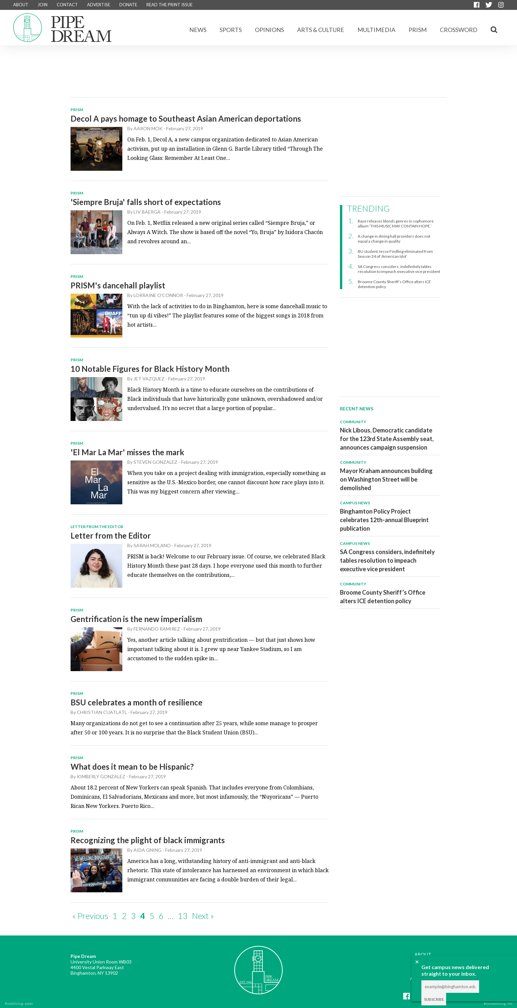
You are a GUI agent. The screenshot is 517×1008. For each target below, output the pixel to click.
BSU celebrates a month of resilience (136, 702)
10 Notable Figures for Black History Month (150, 368)
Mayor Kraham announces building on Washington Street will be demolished (386, 479)
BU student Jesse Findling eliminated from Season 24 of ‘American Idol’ (395, 254)
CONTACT (67, 4)
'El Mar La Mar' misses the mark (127, 452)
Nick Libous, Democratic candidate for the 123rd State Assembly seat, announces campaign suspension (387, 439)
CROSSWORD (458, 29)
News (197, 29)
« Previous (90, 916)
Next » (203, 916)
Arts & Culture (320, 29)
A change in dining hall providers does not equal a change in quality (394, 239)
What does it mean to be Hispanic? (132, 766)
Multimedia (376, 29)
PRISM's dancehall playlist (118, 285)
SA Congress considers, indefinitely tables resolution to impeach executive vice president (399, 269)
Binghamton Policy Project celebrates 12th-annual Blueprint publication (384, 520)
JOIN (42, 4)
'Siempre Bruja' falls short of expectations (146, 202)
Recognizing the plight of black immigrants (148, 840)
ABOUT (20, 4)
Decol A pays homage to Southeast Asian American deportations (186, 118)
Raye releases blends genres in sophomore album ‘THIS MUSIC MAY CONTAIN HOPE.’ (396, 223)
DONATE (128, 4)
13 (183, 916)
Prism (418, 29)
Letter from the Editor (111, 535)
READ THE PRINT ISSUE (169, 4)
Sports (231, 29)
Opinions (269, 29)
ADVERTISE (98, 4)
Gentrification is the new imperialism (136, 619)
